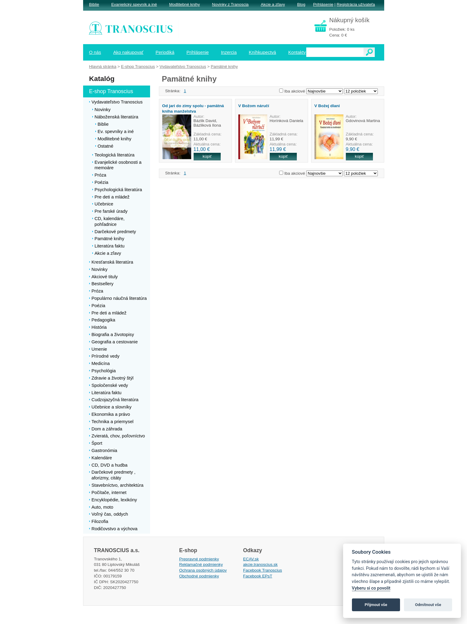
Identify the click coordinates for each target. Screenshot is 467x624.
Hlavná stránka (103, 66)
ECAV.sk (251, 559)
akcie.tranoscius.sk (260, 564)
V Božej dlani (327, 105)
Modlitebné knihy (184, 4)
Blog (301, 4)
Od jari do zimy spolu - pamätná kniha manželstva (193, 108)
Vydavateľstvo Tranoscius (183, 66)
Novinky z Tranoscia (230, 4)
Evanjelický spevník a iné (134, 4)
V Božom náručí (253, 105)
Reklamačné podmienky (201, 564)
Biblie (94, 4)
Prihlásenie (323, 4)
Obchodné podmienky (199, 576)
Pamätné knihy (224, 66)
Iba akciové (294, 91)
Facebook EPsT (257, 576)
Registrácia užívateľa (356, 4)
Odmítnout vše (428, 604)
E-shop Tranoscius (138, 66)
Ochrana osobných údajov (203, 570)
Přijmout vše (376, 604)
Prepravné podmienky (199, 559)
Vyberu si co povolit (371, 588)
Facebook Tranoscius (262, 570)
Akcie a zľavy (273, 4)
